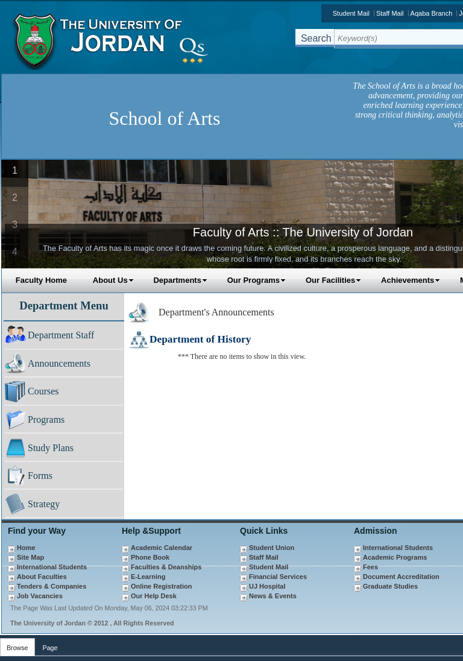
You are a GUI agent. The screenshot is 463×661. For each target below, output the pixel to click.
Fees (370, 567)
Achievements (410, 280)
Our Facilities (333, 280)
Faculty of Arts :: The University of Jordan (303, 232)
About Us (113, 280)
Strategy (44, 504)
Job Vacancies (40, 595)
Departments (180, 280)
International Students (52, 567)
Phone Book (150, 557)
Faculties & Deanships (166, 567)
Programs (46, 419)
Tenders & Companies (51, 586)
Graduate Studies (390, 586)
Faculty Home (41, 280)
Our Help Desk (154, 595)
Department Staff (61, 335)
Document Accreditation (401, 576)
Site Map (30, 557)
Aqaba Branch (432, 13)
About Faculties (42, 576)
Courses (43, 391)
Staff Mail (390, 13)
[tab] (17, 645)
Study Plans (51, 448)
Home (26, 547)
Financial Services (278, 576)
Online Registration (161, 586)
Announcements (59, 363)
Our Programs (256, 280)
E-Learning (148, 576)
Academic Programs (395, 557)
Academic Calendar (161, 547)
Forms (40, 475)
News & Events (273, 595)
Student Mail (351, 13)
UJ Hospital (267, 586)
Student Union (271, 547)
